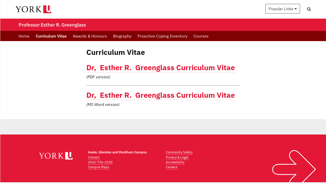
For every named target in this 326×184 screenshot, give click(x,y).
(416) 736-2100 (100, 162)
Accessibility (175, 162)
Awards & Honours (90, 36)
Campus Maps (98, 167)
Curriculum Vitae (51, 36)
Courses (201, 36)
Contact (94, 157)
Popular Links (283, 8)
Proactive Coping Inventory (162, 36)
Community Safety (179, 152)
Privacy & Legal (177, 157)
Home (24, 36)
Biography (122, 36)
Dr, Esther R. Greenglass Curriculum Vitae (160, 67)
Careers (171, 167)
